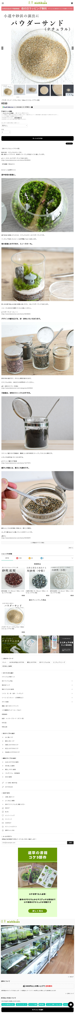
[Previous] (2, 48)
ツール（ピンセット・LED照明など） (13, 697)
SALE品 (4, 722)
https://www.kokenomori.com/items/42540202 (15, 160)
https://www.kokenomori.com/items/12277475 (15, 463)
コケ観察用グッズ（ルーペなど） (12, 710)
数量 (2, 129)
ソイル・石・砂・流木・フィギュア (12, 693)
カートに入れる (37, 138)
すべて (7, 558)
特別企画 (4, 727)
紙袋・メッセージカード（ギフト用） (13, 718)
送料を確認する (18, 117)
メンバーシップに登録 (8, 113)
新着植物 (4, 714)
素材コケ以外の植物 (8, 689)
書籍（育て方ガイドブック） (10, 706)
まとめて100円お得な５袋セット (10, 123)
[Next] (73, 48)
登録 (70, 842)
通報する (71, 547)
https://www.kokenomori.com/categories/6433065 (17, 388)
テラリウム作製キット (8, 677)
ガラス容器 (5, 702)
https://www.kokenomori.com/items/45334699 (15, 538)
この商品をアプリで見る (37, 542)
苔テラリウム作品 (7, 681)
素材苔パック (6, 685)
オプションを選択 (37, 1010)
